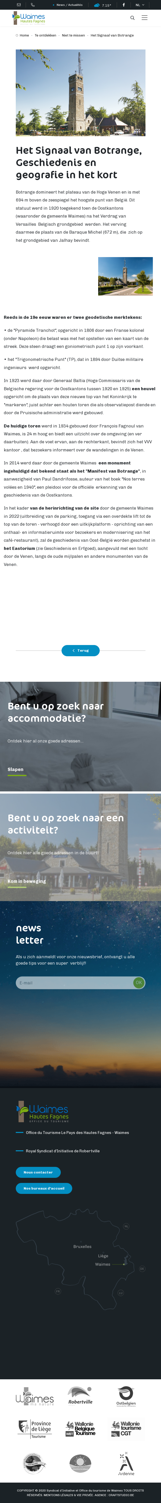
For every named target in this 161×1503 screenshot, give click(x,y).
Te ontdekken (45, 35)
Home (24, 35)
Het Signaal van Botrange (112, 35)
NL (138, 5)
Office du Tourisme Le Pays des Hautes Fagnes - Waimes (77, 1134)
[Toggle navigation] (145, 17)
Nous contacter (38, 1174)
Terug (80, 650)
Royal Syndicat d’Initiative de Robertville (63, 1153)
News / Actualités (70, 5)
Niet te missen (73, 35)
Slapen (15, 771)
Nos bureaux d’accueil (44, 1190)
